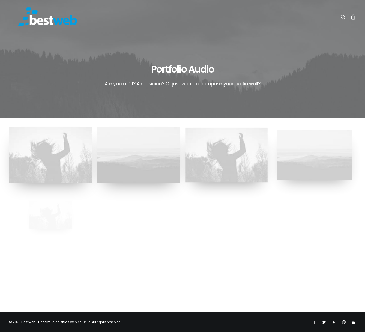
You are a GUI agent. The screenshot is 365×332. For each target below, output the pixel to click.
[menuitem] (344, 17)
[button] (344, 17)
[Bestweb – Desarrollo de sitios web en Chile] (38, 16)
